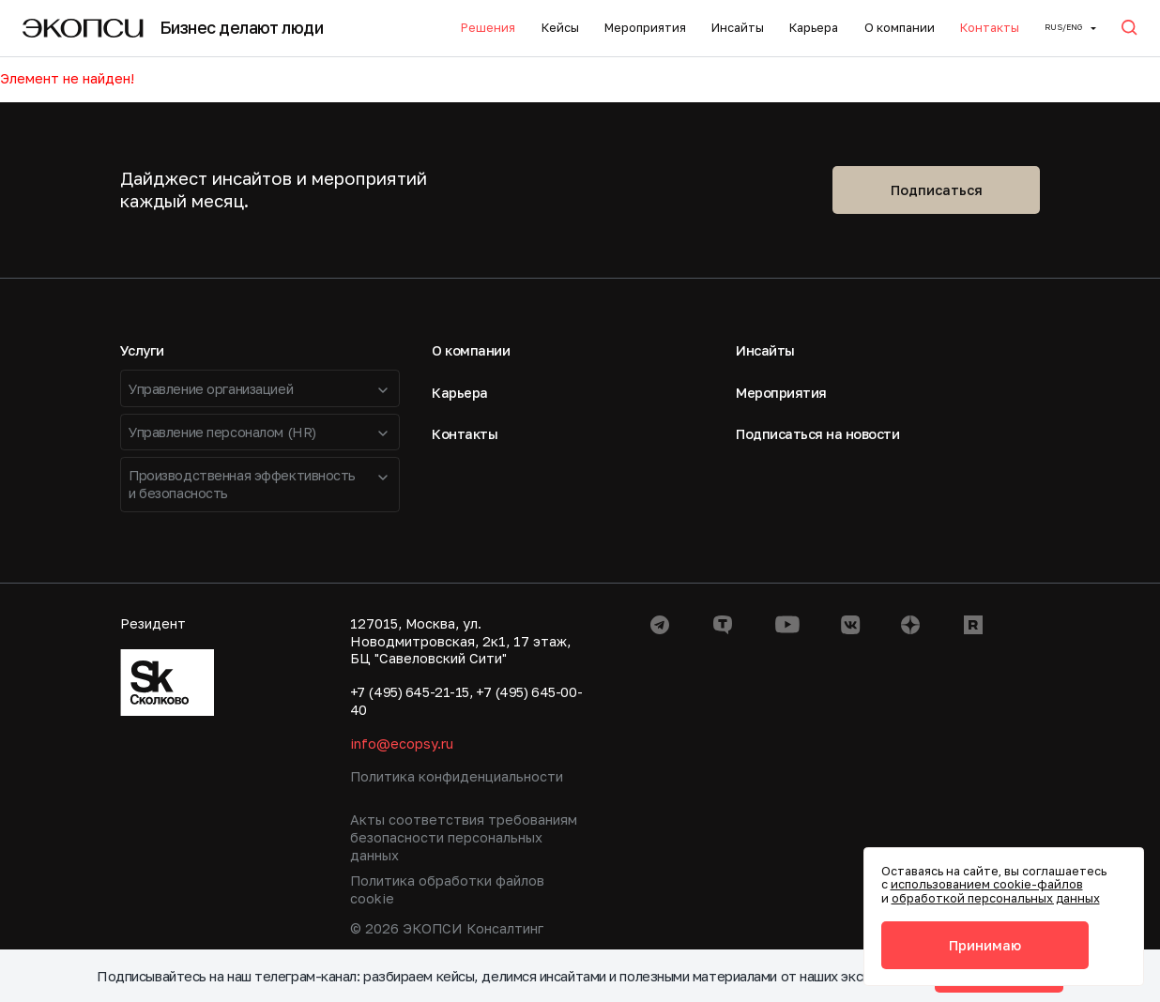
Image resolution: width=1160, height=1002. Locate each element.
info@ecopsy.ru (401, 744)
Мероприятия (645, 28)
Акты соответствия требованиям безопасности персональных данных (463, 837)
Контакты (989, 28)
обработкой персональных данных (996, 897)
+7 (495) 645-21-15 (409, 692)
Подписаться (937, 190)
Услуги (142, 350)
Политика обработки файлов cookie (447, 889)
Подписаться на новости (817, 434)
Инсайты (737, 28)
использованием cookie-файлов (987, 883)
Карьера (813, 28)
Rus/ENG (1063, 27)
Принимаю (985, 945)
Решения (488, 28)
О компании (899, 28)
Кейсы (560, 28)
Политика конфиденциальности (456, 776)
